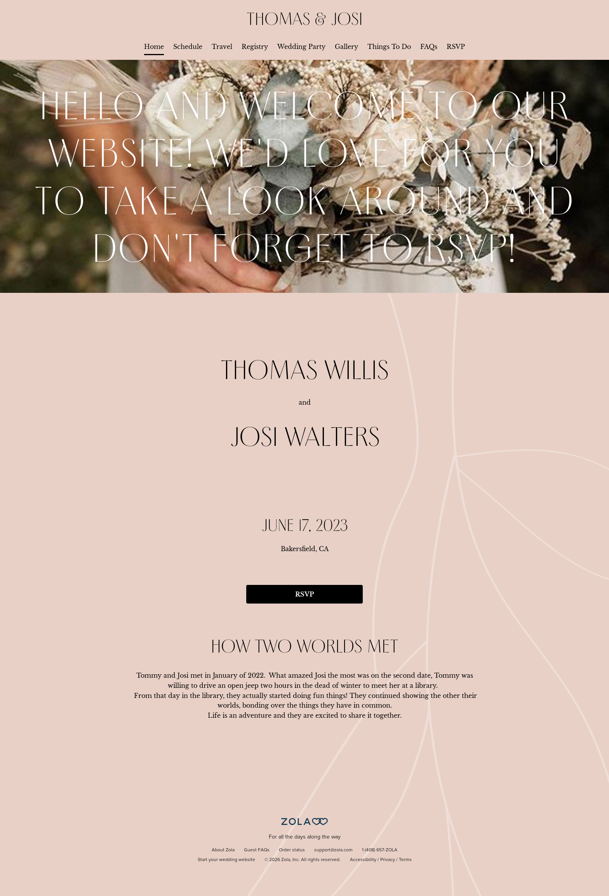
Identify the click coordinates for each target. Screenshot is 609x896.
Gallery (346, 46)
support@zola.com (333, 850)
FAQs (428, 46)
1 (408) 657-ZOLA (379, 850)
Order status (292, 850)
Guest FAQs (257, 850)
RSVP (456, 46)
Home (154, 46)
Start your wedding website (226, 860)
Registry (255, 46)
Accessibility (363, 860)
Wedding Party (301, 46)
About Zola (223, 850)
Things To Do (389, 46)
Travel (222, 46)
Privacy (387, 860)
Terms (405, 860)
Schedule (187, 46)
